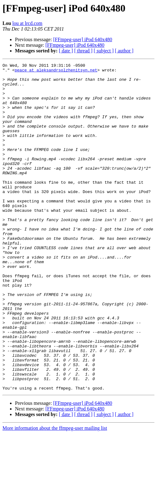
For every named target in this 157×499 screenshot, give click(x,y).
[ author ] (124, 50)
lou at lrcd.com (27, 23)
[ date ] (66, 50)
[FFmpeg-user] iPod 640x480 (82, 39)
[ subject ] (104, 50)
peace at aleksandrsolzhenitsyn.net (56, 72)
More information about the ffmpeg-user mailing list (54, 493)
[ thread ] (83, 50)
